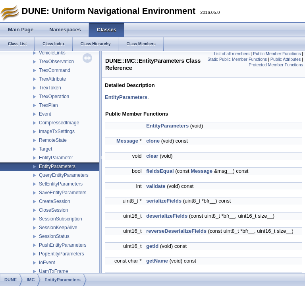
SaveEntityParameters (62, 192)
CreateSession (54, 201)
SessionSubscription (60, 219)
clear (152, 156)
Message (127, 141)
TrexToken (50, 88)
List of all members (231, 53)
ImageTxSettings (57, 131)
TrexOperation (54, 96)
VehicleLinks (52, 53)
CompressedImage (59, 123)
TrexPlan (48, 105)
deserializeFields (166, 216)
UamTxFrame (53, 271)
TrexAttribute (52, 79)
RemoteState (53, 140)
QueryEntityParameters (64, 175)
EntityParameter (56, 157)
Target (45, 149)
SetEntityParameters (61, 184)
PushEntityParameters (62, 245)
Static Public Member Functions (237, 59)
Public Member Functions (277, 53)
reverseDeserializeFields (176, 231)
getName (157, 261)
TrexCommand (54, 70)
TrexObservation (56, 61)
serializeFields (163, 201)
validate (155, 186)
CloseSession (53, 210)
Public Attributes (285, 59)
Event (45, 114)
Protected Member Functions (276, 64)
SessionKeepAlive (58, 227)
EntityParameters (57, 166)
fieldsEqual (160, 171)
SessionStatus (54, 236)
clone (153, 141)
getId (152, 246)
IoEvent (47, 262)
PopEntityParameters (61, 254)
